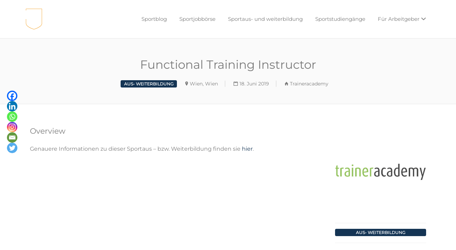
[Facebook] (12, 96)
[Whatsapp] (12, 116)
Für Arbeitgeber (399, 19)
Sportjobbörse (197, 19)
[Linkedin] (12, 106)
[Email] (12, 137)
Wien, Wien (204, 84)
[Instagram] (12, 127)
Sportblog (154, 19)
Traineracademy (309, 84)
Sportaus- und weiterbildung (265, 19)
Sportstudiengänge (340, 19)
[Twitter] (12, 148)
